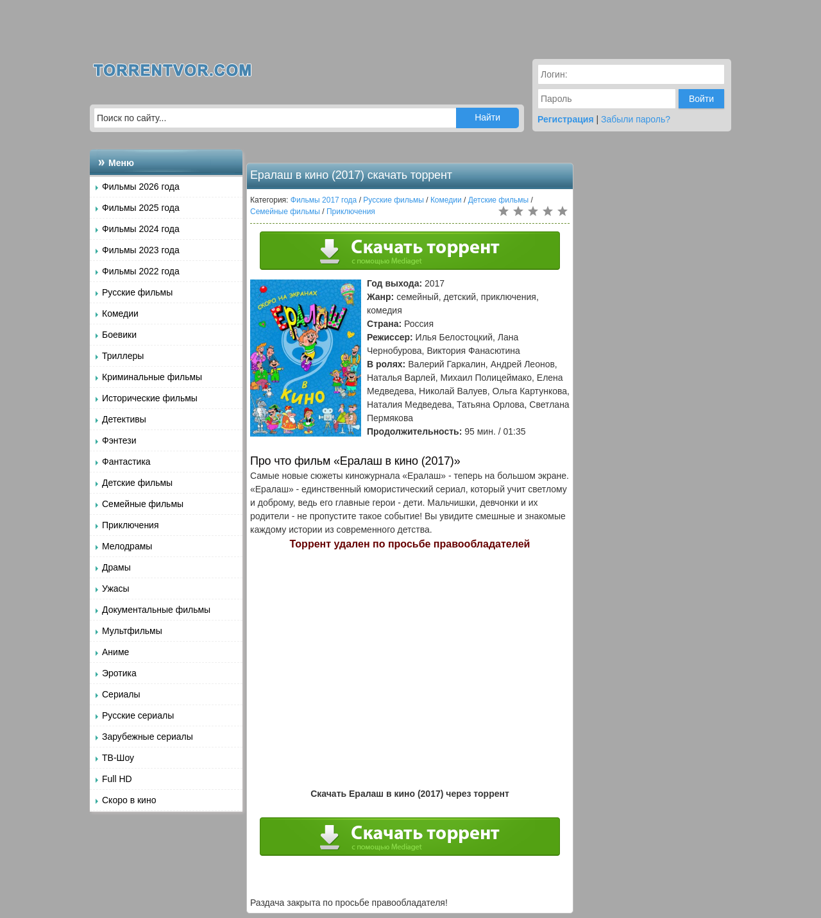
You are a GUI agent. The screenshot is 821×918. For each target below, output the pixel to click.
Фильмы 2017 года (324, 200)
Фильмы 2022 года (141, 271)
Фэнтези (119, 440)
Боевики (119, 335)
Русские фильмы (137, 292)
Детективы (124, 419)
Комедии (120, 313)
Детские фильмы (137, 483)
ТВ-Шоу (118, 758)
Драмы (116, 567)
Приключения (130, 525)
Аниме (115, 652)
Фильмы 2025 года (141, 208)
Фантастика (126, 461)
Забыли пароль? (635, 119)
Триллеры (123, 356)
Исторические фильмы (150, 398)
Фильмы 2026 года (141, 186)
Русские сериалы (138, 715)
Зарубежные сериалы (147, 736)
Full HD (117, 779)
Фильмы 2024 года (141, 229)
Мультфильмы (132, 631)
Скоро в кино (129, 800)
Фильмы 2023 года (141, 250)
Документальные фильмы (156, 610)
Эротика (119, 673)
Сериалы (121, 694)
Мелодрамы (127, 546)
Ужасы (116, 588)
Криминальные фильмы (152, 377)
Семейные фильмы (142, 504)
